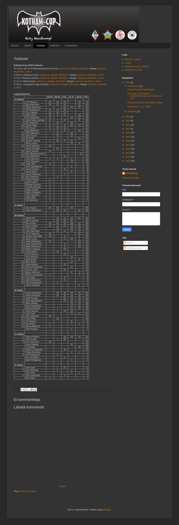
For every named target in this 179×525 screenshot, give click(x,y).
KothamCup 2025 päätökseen (141, 89)
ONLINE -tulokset (133, 59)
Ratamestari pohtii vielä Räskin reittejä (144, 102)
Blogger (107, 509)
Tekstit (128, 243)
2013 (128, 161)
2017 (128, 145)
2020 (128, 133)
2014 (128, 157)
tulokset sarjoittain (87, 75)
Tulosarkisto (71, 45)
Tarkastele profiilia (130, 178)
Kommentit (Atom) (27, 491)
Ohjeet (27, 45)
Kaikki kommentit (133, 248)
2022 (128, 125)
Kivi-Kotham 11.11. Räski (139, 106)
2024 (128, 117)
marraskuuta (134, 86)
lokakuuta (132, 111)
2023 (128, 120)
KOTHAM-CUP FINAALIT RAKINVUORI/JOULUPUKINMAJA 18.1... (144, 96)
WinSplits (83, 68)
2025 (128, 82)
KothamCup (131, 173)
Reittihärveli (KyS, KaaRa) (137, 66)
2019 (128, 137)
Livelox (28, 71)
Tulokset (40, 45)
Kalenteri (55, 45)
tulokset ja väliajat (68, 68)
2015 (128, 153)
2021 (128, 129)
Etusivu (15, 45)
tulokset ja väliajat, (59, 84)
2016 (128, 149)
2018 (128, 141)
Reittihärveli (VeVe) (133, 70)
